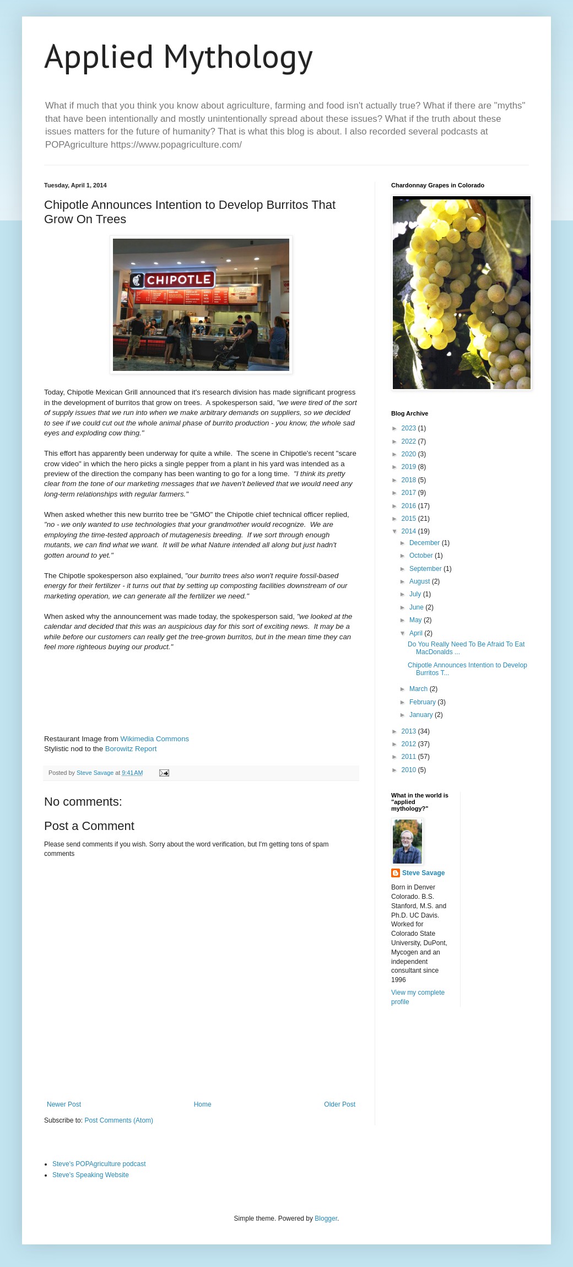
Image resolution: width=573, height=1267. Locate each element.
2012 (410, 744)
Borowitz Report (131, 749)
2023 (410, 428)
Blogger (326, 1218)
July (416, 594)
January (422, 715)
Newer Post (64, 1104)
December (425, 543)
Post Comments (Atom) (118, 1120)
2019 (410, 467)
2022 (410, 441)
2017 (410, 493)
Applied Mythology (178, 55)
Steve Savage (423, 873)
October (422, 555)
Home (203, 1104)
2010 (410, 770)
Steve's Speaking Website (90, 1175)
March (419, 689)
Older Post (339, 1104)
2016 (410, 506)
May (416, 620)
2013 (410, 731)
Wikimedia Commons (155, 739)
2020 (410, 454)
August (420, 581)
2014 (410, 531)
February (423, 702)
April (416, 633)
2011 (410, 757)
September (426, 569)
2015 (410, 518)
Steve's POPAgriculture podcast (98, 1164)
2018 (410, 480)
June (417, 607)
